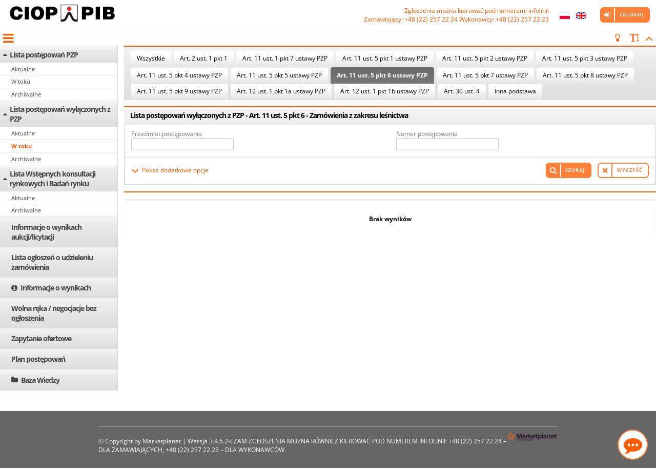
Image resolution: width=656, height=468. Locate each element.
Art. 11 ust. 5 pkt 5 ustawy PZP (279, 75)
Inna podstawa (515, 91)
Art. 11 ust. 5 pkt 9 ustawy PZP (179, 91)
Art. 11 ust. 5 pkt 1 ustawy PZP (384, 58)
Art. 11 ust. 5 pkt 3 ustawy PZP (584, 58)
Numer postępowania (427, 133)
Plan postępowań (38, 359)
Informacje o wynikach (55, 287)
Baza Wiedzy (40, 380)
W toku (20, 81)
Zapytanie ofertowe (41, 338)
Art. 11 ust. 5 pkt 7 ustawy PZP (485, 75)
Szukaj (575, 170)
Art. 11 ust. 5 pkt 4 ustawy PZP (179, 75)
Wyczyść (630, 170)
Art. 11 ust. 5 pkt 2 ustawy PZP (484, 58)
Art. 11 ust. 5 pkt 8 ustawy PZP (585, 75)
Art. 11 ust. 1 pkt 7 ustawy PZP (284, 58)
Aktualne (23, 69)
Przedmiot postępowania (166, 133)
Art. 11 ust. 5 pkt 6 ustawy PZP (382, 75)
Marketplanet (161, 441)
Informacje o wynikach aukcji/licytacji (46, 232)
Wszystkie (151, 58)
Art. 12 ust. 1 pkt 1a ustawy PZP (281, 91)
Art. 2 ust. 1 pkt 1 (204, 58)
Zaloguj (632, 14)
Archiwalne (26, 94)
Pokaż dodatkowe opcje (175, 170)
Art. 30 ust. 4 (462, 91)
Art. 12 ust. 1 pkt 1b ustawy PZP (384, 91)
